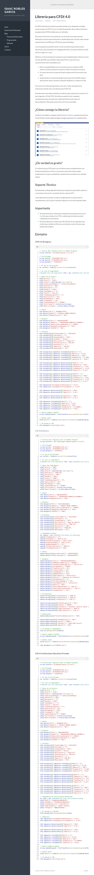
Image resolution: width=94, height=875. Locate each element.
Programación (11, 40)
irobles (48, 21)
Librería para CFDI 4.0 (52, 16)
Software (10, 43)
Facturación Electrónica (15, 37)
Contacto (7, 50)
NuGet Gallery (68, 115)
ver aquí (48, 52)
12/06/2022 (39, 21)
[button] (87, 247)
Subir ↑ (86, 871)
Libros (6, 47)
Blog (6, 34)
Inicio (6, 27)
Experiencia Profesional (12, 30)
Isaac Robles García (14, 10)
